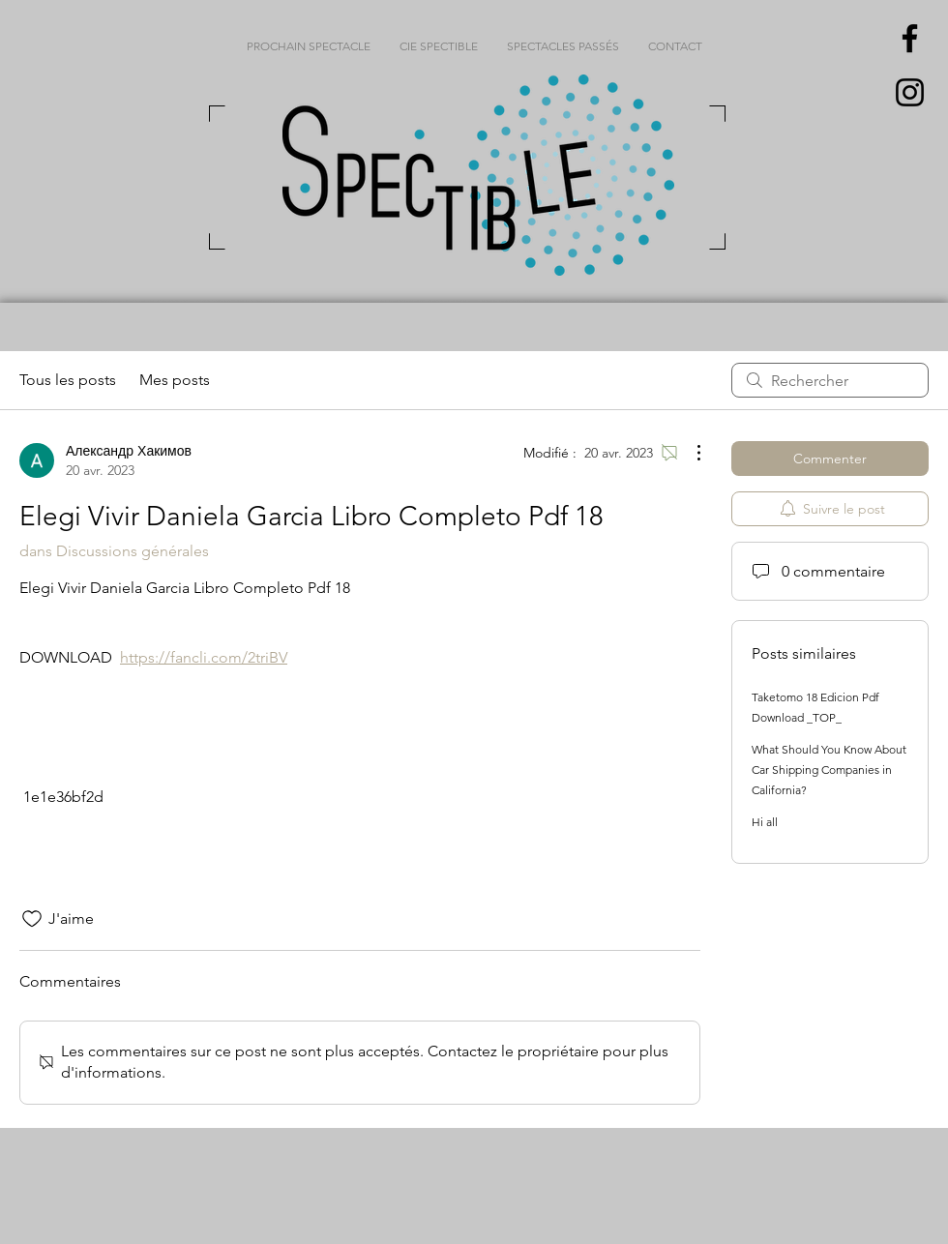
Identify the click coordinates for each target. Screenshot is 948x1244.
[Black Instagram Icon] (910, 92)
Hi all (765, 822)
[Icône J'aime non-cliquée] (31, 919)
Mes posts (174, 379)
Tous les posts (67, 379)
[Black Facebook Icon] (910, 38)
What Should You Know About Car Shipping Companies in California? (829, 769)
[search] (830, 380)
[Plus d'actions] (688, 452)
